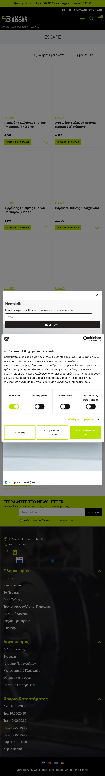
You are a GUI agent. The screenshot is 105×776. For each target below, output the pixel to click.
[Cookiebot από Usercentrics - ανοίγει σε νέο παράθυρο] (86, 338)
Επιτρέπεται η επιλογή (52, 432)
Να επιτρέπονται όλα (85, 432)
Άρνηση (20, 432)
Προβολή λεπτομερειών (79, 419)
